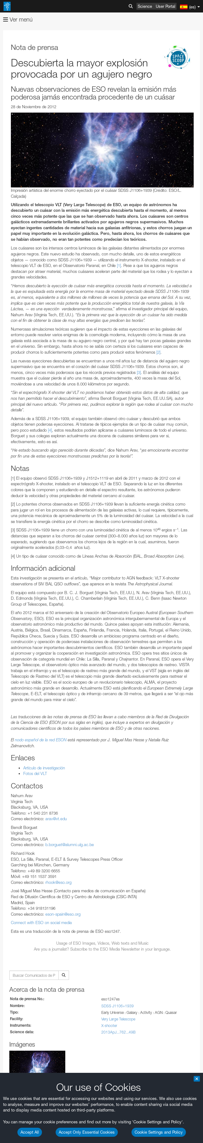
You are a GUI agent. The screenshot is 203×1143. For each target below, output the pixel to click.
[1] (119, 265)
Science (145, 6)
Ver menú (18, 19)
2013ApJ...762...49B (118, 1032)
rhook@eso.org (58, 882)
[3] (139, 372)
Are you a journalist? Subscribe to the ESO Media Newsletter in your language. (102, 949)
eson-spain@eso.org (63, 914)
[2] (158, 352)
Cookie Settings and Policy (159, 1132)
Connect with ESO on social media (41, 922)
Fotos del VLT (35, 773)
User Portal (165, 6)
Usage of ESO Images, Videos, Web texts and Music (102, 943)
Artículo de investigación (44, 767)
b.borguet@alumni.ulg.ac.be (69, 844)
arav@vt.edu (56, 818)
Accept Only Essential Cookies (87, 1132)
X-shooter (109, 1025)
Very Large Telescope (118, 1019)
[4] (50, 430)
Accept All (30, 1132)
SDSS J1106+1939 (117, 1006)
